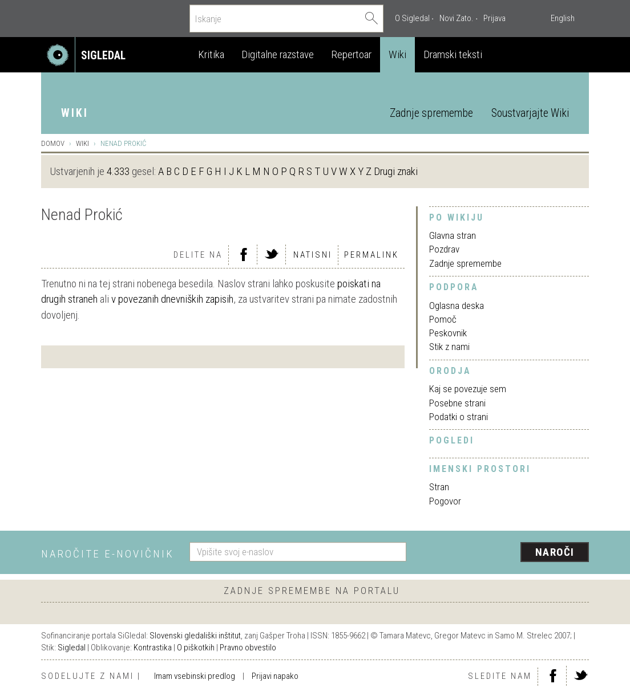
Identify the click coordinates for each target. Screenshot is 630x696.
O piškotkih (196, 647)
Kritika (211, 54)
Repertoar (351, 54)
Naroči (555, 552)
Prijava (494, 18)
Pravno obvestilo (248, 647)
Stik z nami (449, 346)
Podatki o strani (458, 416)
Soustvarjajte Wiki (530, 113)
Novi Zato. (456, 18)
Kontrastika (153, 647)
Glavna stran (452, 235)
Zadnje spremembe (431, 113)
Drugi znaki (396, 171)
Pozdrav (444, 249)
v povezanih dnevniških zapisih (172, 299)
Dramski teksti (452, 54)
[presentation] (504, 553)
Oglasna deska (456, 305)
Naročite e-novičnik (107, 553)
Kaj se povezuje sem (467, 388)
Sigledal (72, 647)
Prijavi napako (275, 676)
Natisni (312, 255)
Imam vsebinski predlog (194, 676)
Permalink (371, 255)
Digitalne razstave (277, 54)
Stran (439, 487)
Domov (52, 143)
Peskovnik (448, 333)
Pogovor (445, 501)
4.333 (118, 171)
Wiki (397, 54)
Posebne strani (457, 403)
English (563, 18)
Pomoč (443, 319)
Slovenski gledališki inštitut (195, 635)
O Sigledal (412, 18)
